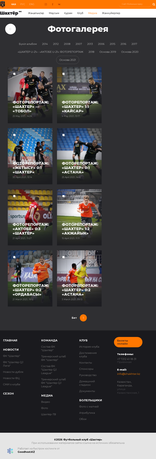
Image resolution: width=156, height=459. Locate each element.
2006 (101, 43)
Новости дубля (13, 371)
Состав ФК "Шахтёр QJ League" (49, 370)
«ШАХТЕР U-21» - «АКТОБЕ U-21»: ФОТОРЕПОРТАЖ (50, 51)
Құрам (68, 13)
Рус (22, 4)
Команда (49, 340)
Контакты (85, 362)
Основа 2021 (67, 59)
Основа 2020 (129, 51)
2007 (79, 43)
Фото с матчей (89, 406)
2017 (134, 43)
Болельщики (90, 400)
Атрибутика (87, 412)
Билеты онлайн (122, 342)
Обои (83, 419)
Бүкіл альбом (28, 43)
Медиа (92, 13)
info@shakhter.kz (128, 373)
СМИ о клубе (11, 384)
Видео (45, 401)
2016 (123, 43)
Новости (11, 349)
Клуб (80, 13)
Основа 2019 (107, 51)
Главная (10, 340)
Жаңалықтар (36, 13)
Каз (13, 4)
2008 (67, 43)
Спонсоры (86, 368)
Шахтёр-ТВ (48, 414)
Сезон (8, 393)
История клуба (89, 346)
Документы (87, 391)
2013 (90, 43)
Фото (44, 408)
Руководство (88, 375)
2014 (45, 43)
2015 (112, 43)
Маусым (54, 13)
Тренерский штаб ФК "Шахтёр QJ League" (53, 383)
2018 (91, 51)
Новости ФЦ (11, 378)
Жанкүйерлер (111, 13)
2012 (56, 43)
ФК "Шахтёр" (11, 355)
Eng (31, 4)
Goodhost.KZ (26, 451)
